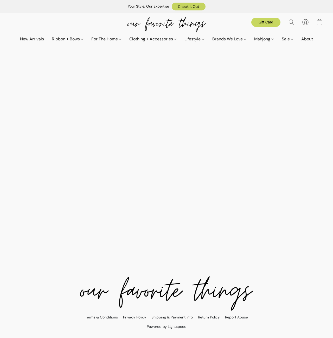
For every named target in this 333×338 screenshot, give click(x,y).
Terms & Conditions (101, 317)
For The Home (106, 39)
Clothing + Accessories (152, 39)
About (307, 39)
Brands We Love (229, 39)
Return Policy (209, 317)
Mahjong (264, 39)
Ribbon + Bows (67, 39)
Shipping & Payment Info (172, 317)
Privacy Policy (134, 317)
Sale (287, 39)
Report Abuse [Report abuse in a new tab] (236, 317)
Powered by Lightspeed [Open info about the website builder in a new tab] (167, 326)
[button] (189, 6)
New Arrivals (32, 39)
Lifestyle (194, 39)
